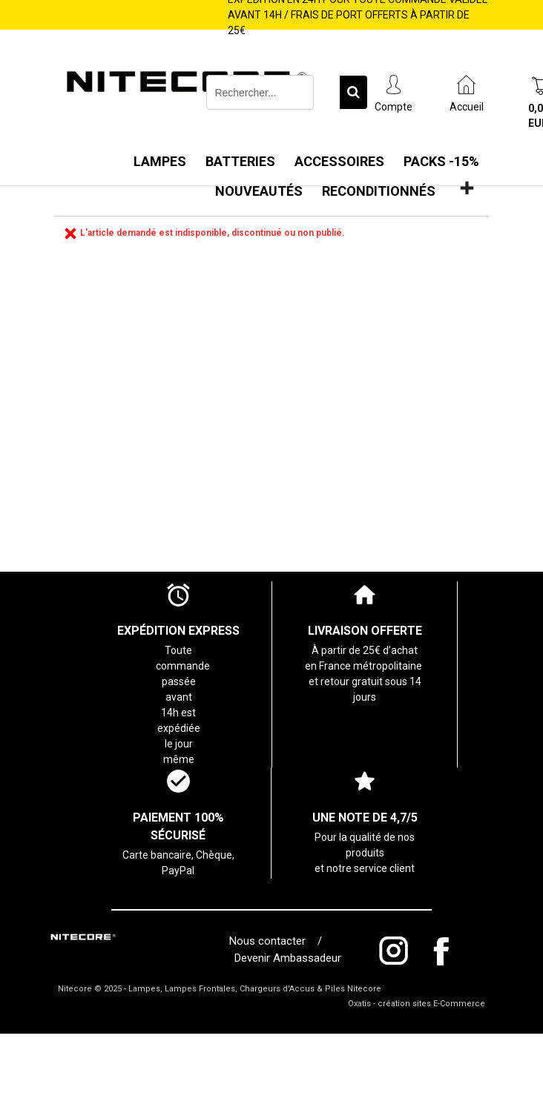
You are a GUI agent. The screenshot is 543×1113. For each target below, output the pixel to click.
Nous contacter (270, 941)
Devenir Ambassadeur (287, 958)
